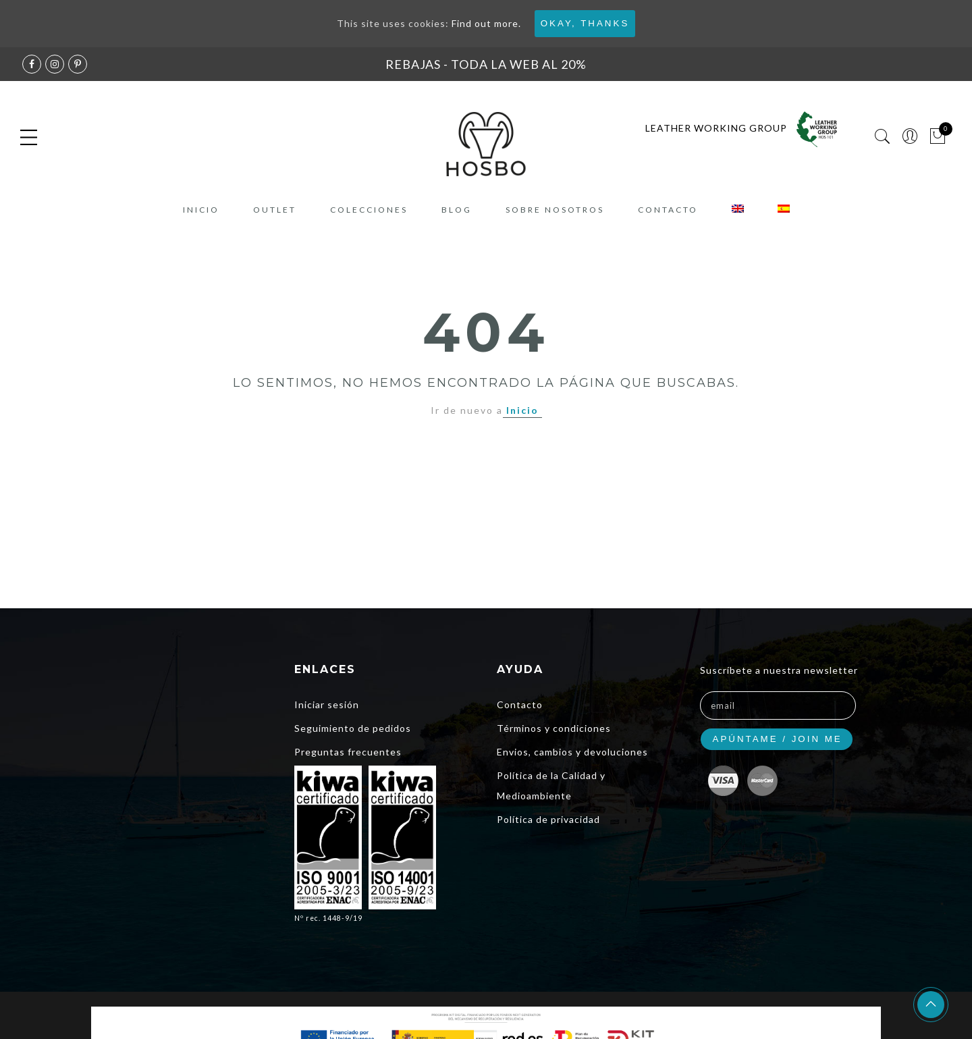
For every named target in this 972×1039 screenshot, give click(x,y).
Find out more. (486, 23)
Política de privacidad (548, 819)
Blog (456, 210)
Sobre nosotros (555, 210)
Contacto (668, 210)
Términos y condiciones (554, 728)
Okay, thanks (585, 23)
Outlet (274, 210)
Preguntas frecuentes (348, 751)
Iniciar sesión (326, 704)
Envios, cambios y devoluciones (572, 751)
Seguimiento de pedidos (352, 728)
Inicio (201, 210)
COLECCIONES (369, 210)
